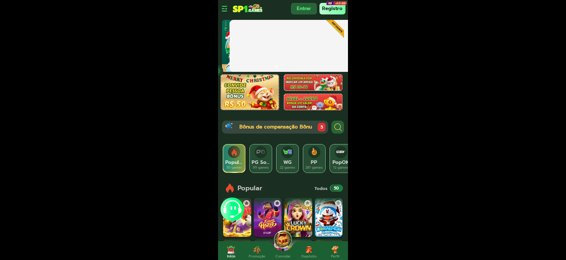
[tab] (234, 158)
